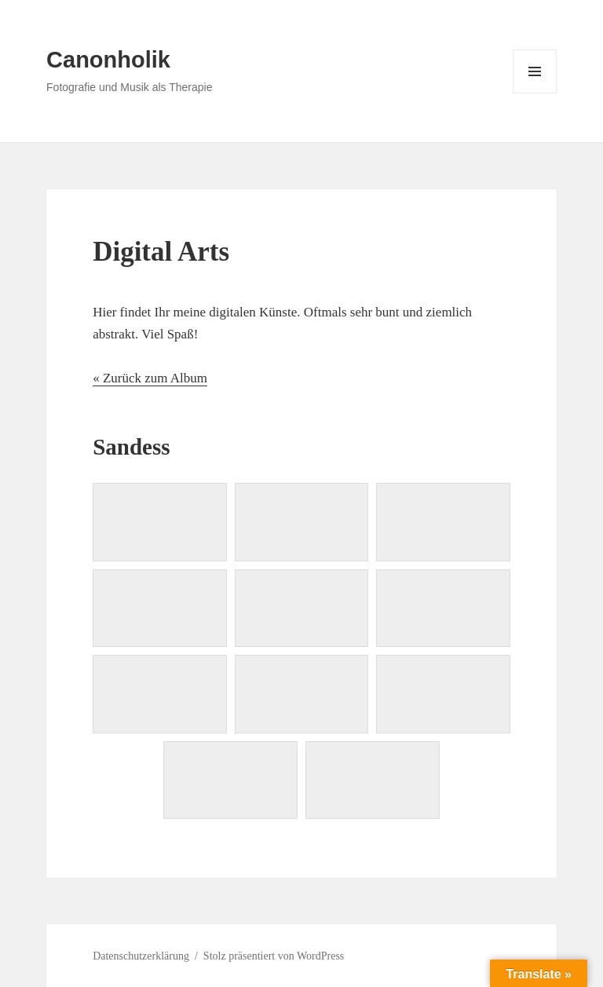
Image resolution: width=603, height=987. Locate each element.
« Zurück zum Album (150, 378)
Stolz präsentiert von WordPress (273, 956)
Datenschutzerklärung (141, 956)
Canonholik (108, 59)
